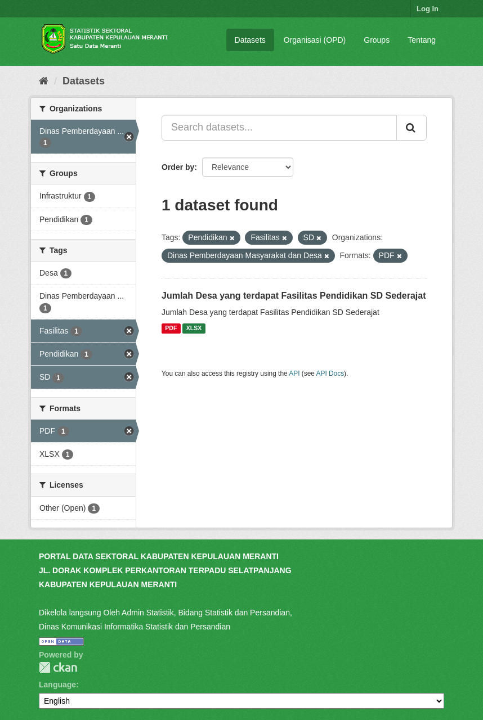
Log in (428, 8)
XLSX (194, 328)
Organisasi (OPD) (315, 39)
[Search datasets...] (279, 128)
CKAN (58, 667)
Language (57, 684)
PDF (171, 328)
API (294, 373)
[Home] (43, 81)
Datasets (250, 39)
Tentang (422, 39)
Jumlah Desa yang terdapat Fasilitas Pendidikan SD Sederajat (294, 295)
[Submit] (411, 128)
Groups (377, 39)
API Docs (330, 373)
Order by (178, 167)
